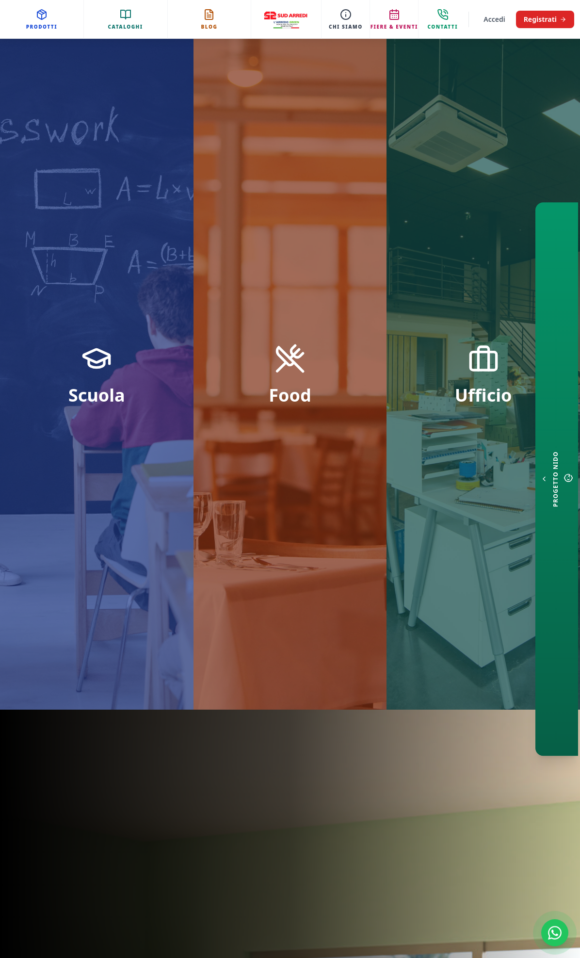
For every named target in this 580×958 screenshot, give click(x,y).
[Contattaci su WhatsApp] (554, 932)
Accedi (494, 19)
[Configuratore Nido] (556, 479)
